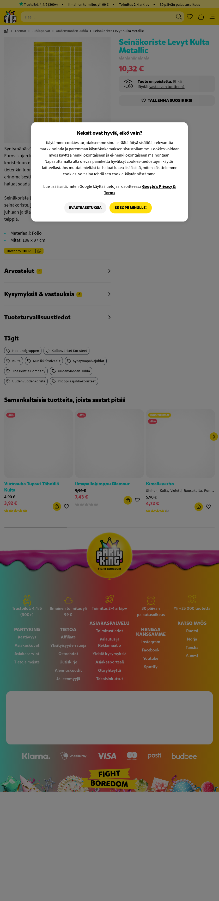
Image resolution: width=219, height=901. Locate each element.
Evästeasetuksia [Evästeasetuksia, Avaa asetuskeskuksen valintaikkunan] (85, 207)
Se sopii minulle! (131, 207)
